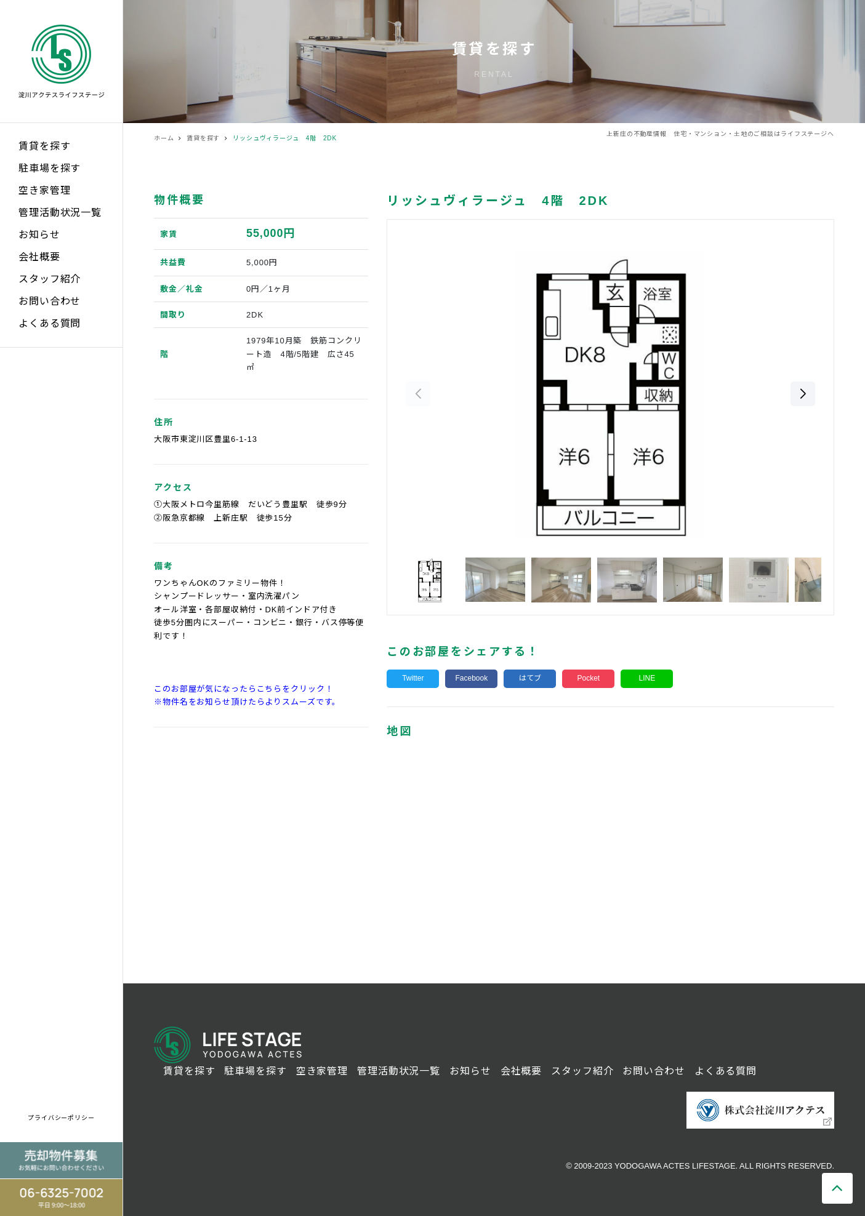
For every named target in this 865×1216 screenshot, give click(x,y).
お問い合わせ (49, 301)
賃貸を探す (44, 146)
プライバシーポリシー (61, 1117)
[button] (803, 394)
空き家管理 (44, 190)
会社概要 (39, 257)
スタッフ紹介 (49, 279)
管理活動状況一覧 (60, 212)
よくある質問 (49, 323)
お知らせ (39, 235)
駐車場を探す (49, 168)
